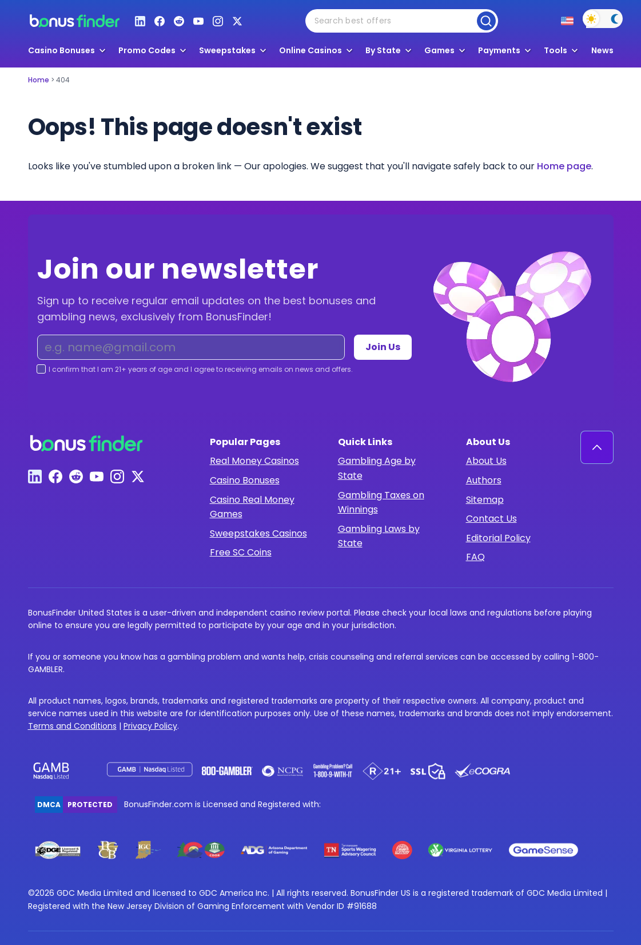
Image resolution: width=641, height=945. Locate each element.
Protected (90, 804)
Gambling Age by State (377, 468)
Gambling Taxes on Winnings (381, 503)
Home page (564, 166)
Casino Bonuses (245, 480)
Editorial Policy (498, 538)
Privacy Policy (150, 726)
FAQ (475, 556)
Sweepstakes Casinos (258, 533)
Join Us (382, 347)
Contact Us (491, 518)
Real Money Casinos (254, 460)
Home (38, 80)
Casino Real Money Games (252, 507)
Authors (483, 480)
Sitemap (485, 499)
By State (383, 50)
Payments (499, 50)
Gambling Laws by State (379, 536)
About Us (486, 460)
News (602, 50)
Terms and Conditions (72, 726)
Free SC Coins (241, 552)
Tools (555, 50)
